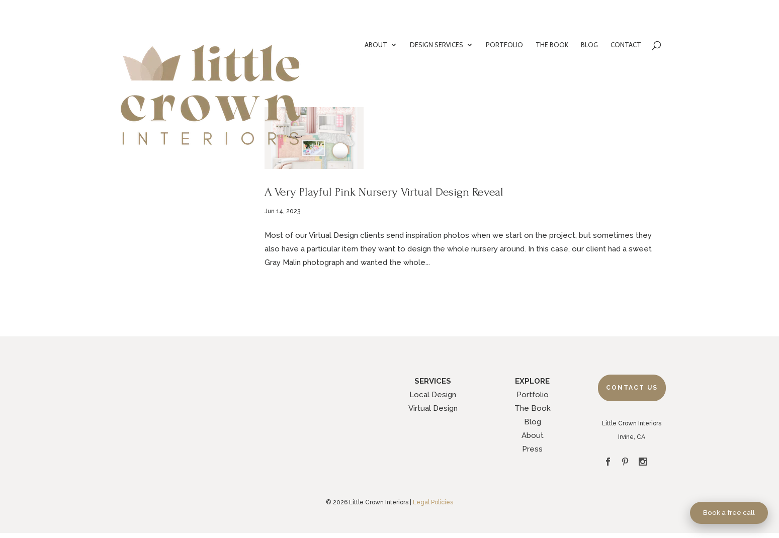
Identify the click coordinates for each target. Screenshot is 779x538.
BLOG (589, 45)
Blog (532, 421)
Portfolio (532, 394)
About (533, 435)
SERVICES (432, 381)
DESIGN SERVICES (436, 45)
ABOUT (376, 45)
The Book (532, 408)
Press (532, 449)
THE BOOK (552, 45)
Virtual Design (433, 408)
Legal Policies (433, 502)
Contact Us (632, 387)
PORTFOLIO (504, 45)
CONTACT (626, 45)
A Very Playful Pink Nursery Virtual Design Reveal (384, 192)
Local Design (432, 394)
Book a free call (729, 512)
